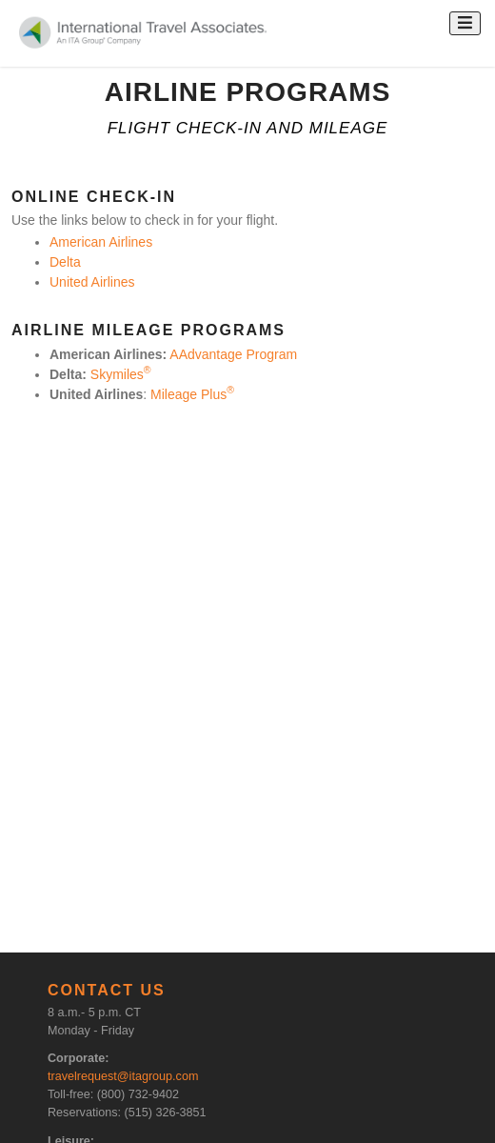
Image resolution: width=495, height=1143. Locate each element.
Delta (65, 262)
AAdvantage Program (233, 354)
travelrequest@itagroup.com (123, 1076)
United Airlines (92, 282)
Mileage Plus (192, 394)
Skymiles (120, 374)
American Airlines (101, 242)
